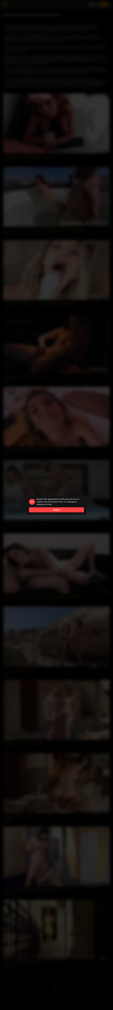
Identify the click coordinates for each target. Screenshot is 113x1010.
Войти (56, 510)
